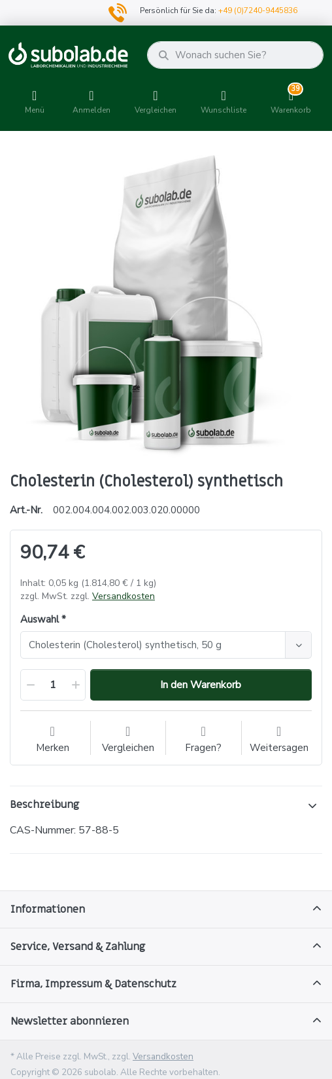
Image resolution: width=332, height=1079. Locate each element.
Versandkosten (123, 596)
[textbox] (155, 645)
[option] (166, 303)
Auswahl (39, 619)
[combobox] (166, 645)
